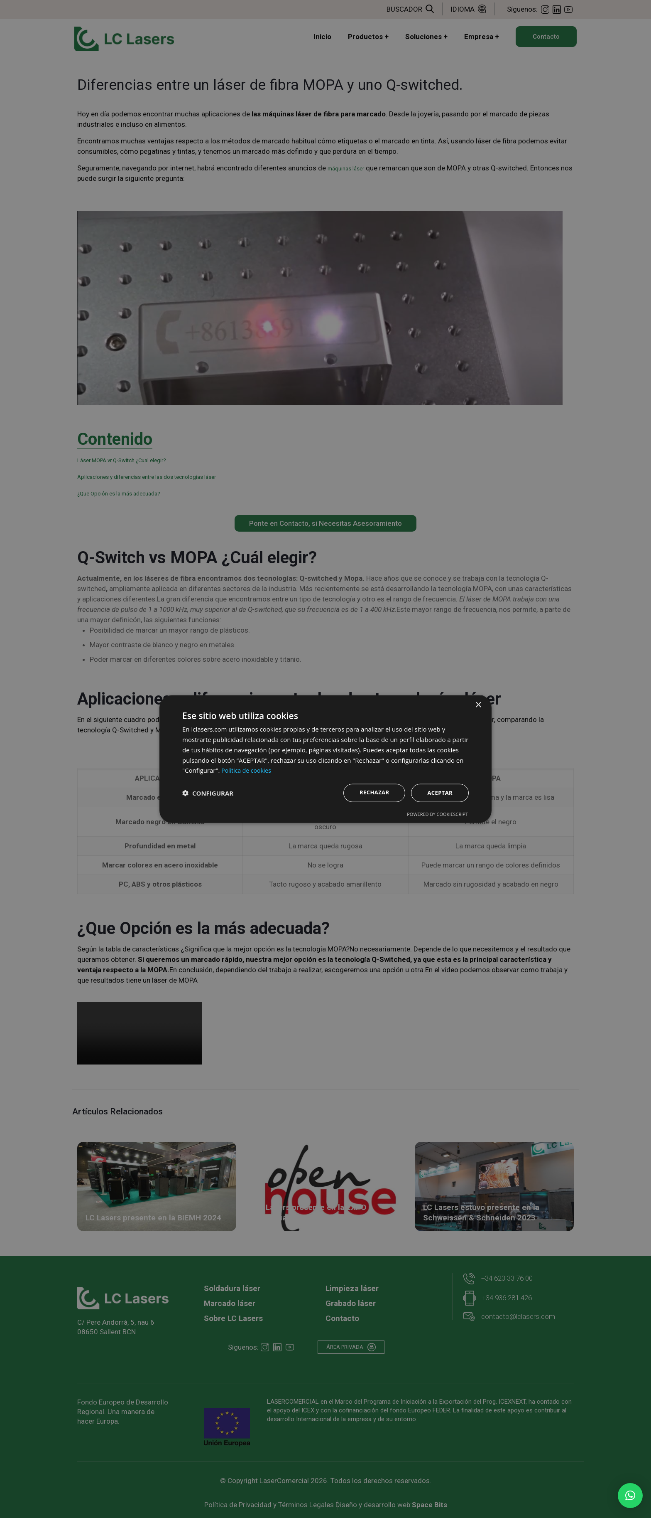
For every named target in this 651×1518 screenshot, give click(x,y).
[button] (630, 1495)
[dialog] (325, 759)
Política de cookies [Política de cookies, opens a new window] (247, 769)
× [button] (478, 704)
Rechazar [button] (371, 792)
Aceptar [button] (439, 792)
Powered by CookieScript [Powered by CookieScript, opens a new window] (437, 814)
